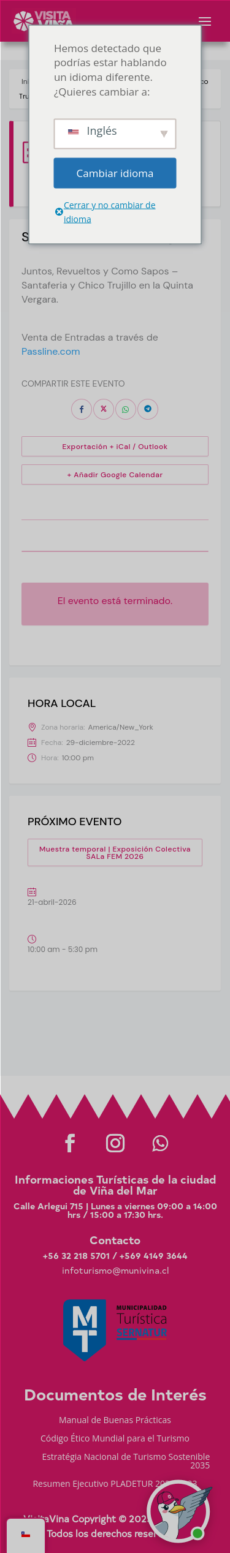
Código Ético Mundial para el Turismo (115, 1439)
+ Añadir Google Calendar (115, 475)
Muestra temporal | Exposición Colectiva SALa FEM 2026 (115, 852)
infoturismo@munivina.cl (115, 1270)
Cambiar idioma (115, 172)
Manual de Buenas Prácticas (115, 1421)
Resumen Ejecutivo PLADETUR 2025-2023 (115, 1484)
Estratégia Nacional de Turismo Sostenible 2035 (126, 1462)
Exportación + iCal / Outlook (114, 447)
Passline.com (50, 351)
